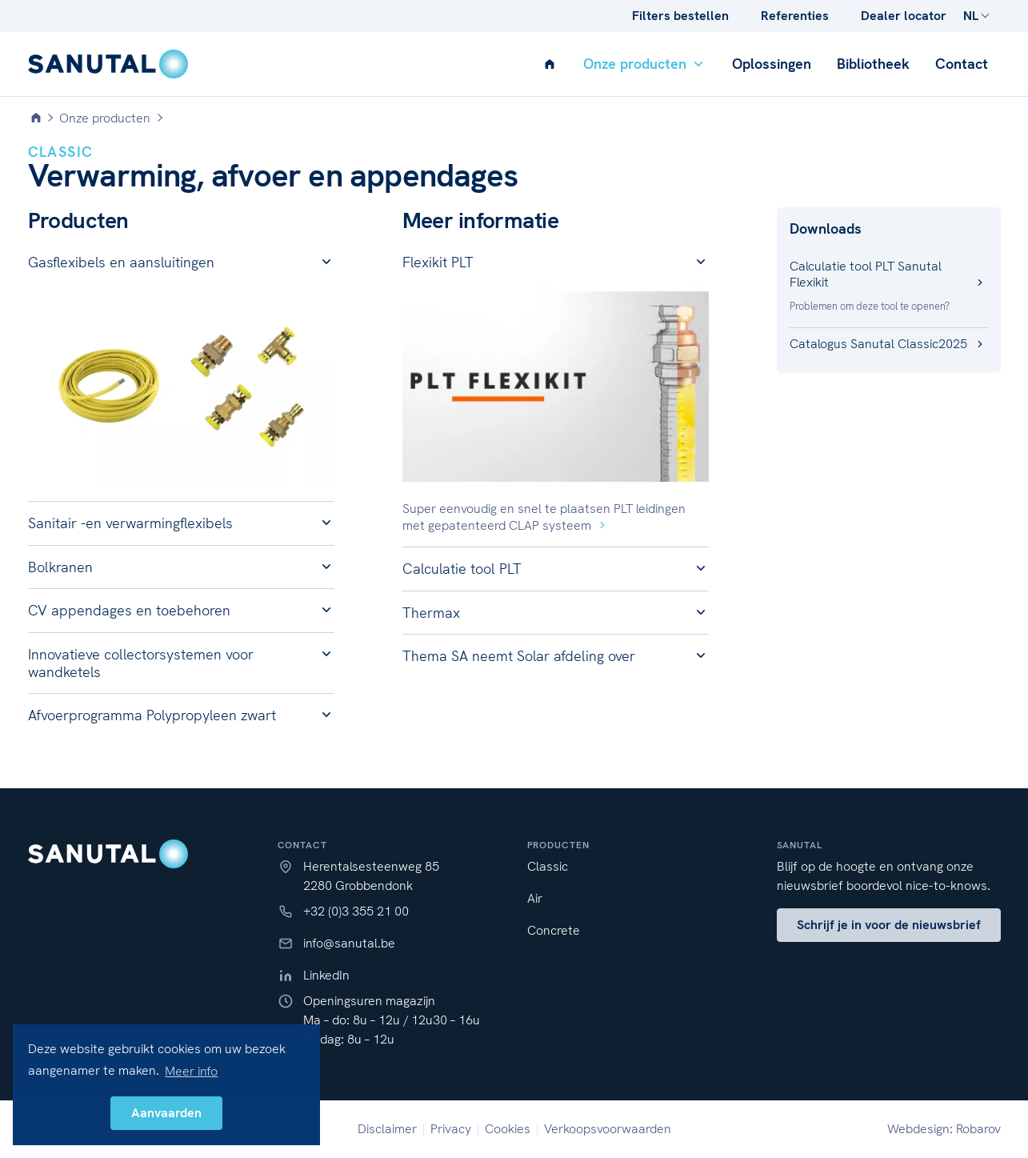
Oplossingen (771, 63)
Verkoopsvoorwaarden (607, 1128)
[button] (181, 262)
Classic (547, 866)
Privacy (450, 1128)
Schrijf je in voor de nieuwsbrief (889, 924)
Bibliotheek (873, 63)
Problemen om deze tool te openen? (870, 306)
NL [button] (970, 15)
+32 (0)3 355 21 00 (356, 911)
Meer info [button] (191, 1071)
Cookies (507, 1128)
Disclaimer (387, 1128)
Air (534, 898)
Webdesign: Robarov (944, 1128)
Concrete (553, 930)
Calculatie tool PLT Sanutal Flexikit (889, 274)
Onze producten (644, 63)
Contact (961, 63)
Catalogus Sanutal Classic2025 (889, 343)
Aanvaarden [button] (166, 1112)
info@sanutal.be (349, 943)
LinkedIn (326, 975)
